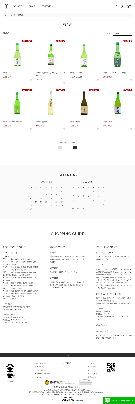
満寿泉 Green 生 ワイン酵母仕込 (115, 73)
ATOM (68, 363)
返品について (39, 367)
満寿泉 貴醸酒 (41, 122)
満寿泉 (20, 15)
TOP (5, 15)
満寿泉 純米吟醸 (76, 73)
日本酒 (13, 15)
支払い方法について (41, 370)
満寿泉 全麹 (107, 122)
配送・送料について (41, 363)
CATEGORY (17, 6)
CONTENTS (46, 6)
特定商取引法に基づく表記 (43, 374)
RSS (63, 363)
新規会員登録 (92, 367)
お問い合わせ (92, 377)
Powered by (67, 399)
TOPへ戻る (67, 355)
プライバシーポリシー (42, 377)
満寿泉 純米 (7, 73)
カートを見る (92, 374)
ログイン (91, 370)
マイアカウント (93, 363)
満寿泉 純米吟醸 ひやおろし (13, 122)
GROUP (32, 6)
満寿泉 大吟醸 (75, 122)
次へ (75, 147)
